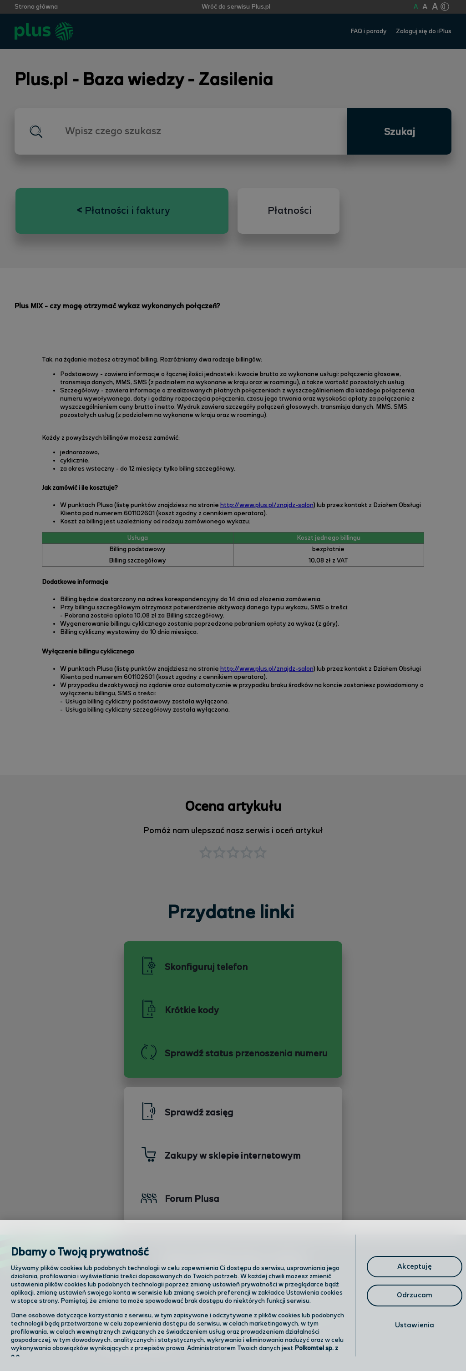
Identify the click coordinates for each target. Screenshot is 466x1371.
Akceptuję (414, 1266)
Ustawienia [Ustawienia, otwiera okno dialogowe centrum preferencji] (415, 1325)
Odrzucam (414, 1295)
